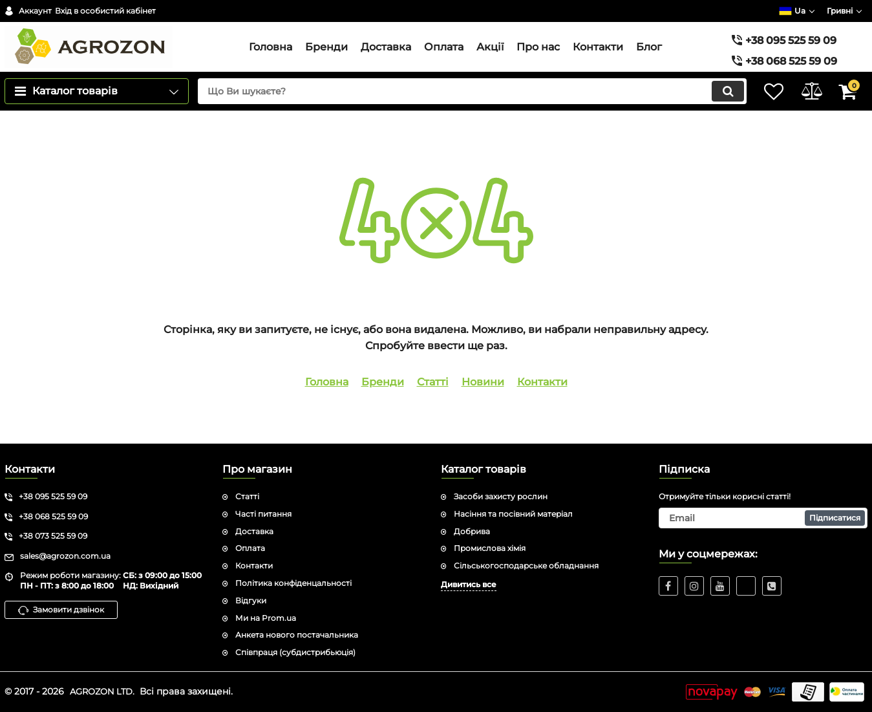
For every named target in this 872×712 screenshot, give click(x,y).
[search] (460, 115)
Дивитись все (468, 584)
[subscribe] (763, 518)
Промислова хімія (490, 549)
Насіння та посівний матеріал (513, 514)
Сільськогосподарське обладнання (526, 566)
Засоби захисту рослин (501, 496)
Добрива (472, 531)
